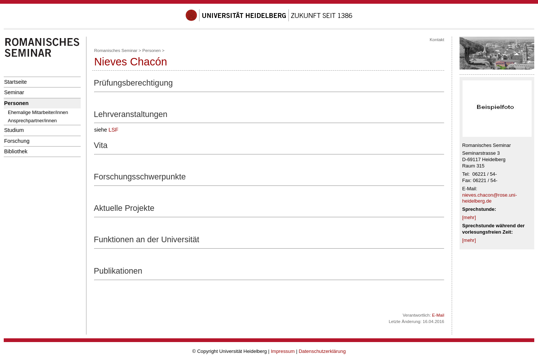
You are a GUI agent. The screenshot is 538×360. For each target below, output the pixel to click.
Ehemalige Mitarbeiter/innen (38, 112)
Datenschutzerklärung (322, 351)
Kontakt (437, 39)
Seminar (14, 92)
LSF (113, 130)
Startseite (15, 82)
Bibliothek (15, 151)
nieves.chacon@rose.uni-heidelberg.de (489, 198)
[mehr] (469, 217)
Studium (14, 130)
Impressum (283, 351)
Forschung (17, 141)
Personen (16, 103)
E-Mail (438, 315)
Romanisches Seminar (115, 50)
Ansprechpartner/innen (32, 120)
